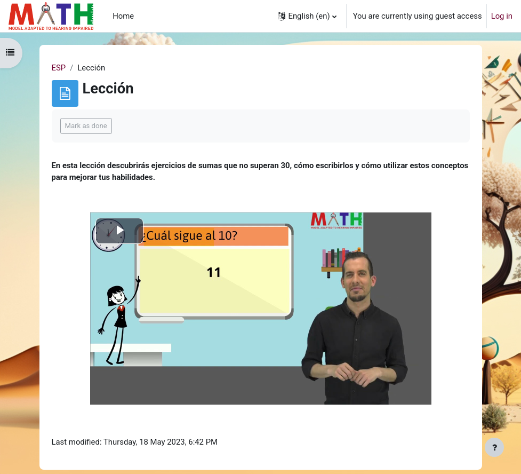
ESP (59, 68)
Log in (501, 16)
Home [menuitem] (123, 16)
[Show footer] (494, 447)
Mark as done (86, 126)
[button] (306, 16)
